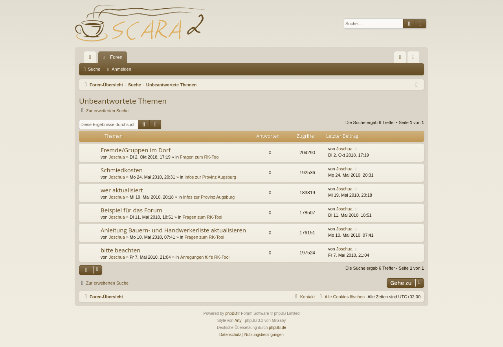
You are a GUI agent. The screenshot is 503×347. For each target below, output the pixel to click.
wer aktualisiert (122, 190)
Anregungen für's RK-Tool (204, 257)
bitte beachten (120, 250)
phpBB (231, 313)
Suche (94, 69)
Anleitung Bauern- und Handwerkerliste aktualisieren (173, 230)
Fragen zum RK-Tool (200, 157)
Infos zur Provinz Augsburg (210, 177)
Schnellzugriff (91, 59)
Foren (116, 57)
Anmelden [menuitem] (415, 59)
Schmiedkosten (122, 170)
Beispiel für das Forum (131, 210)
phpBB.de (277, 327)
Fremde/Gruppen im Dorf (136, 150)
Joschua (117, 157)
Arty (238, 320)
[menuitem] (400, 57)
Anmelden (121, 69)
